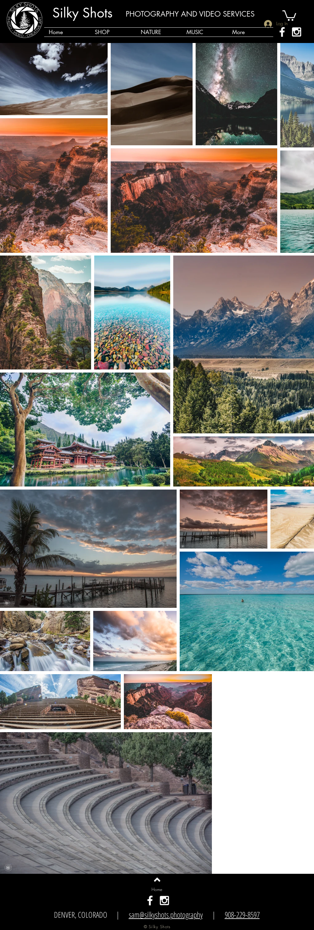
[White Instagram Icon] (296, 31)
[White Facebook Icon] (282, 31)
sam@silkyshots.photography (166, 914)
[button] (289, 15)
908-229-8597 (242, 914)
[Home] (157, 889)
